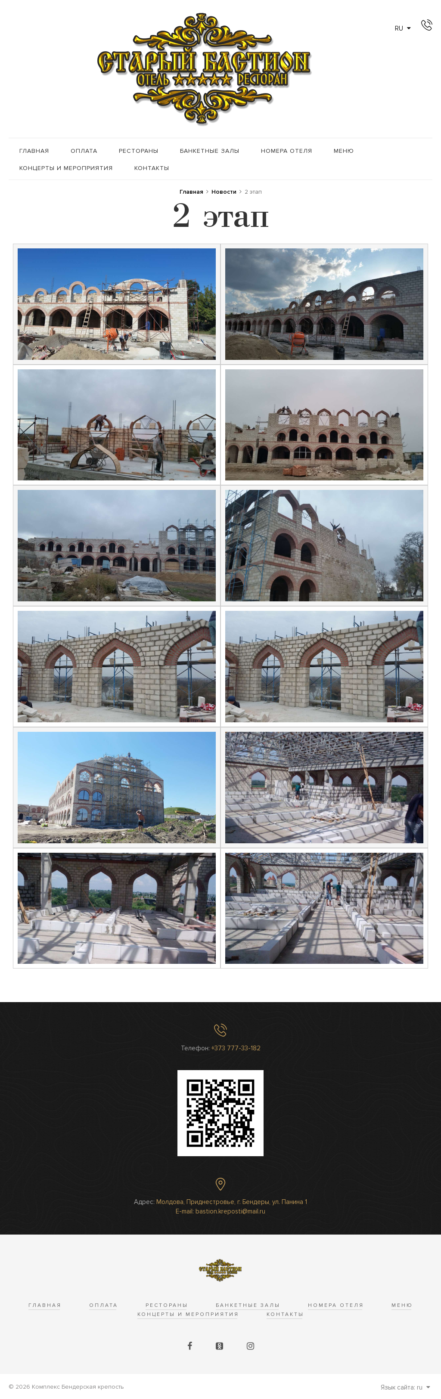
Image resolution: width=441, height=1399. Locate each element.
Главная (34, 151)
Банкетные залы (209, 151)
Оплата (84, 151)
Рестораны (138, 151)
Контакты (151, 168)
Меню (344, 151)
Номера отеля (286, 151)
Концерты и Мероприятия (66, 168)
